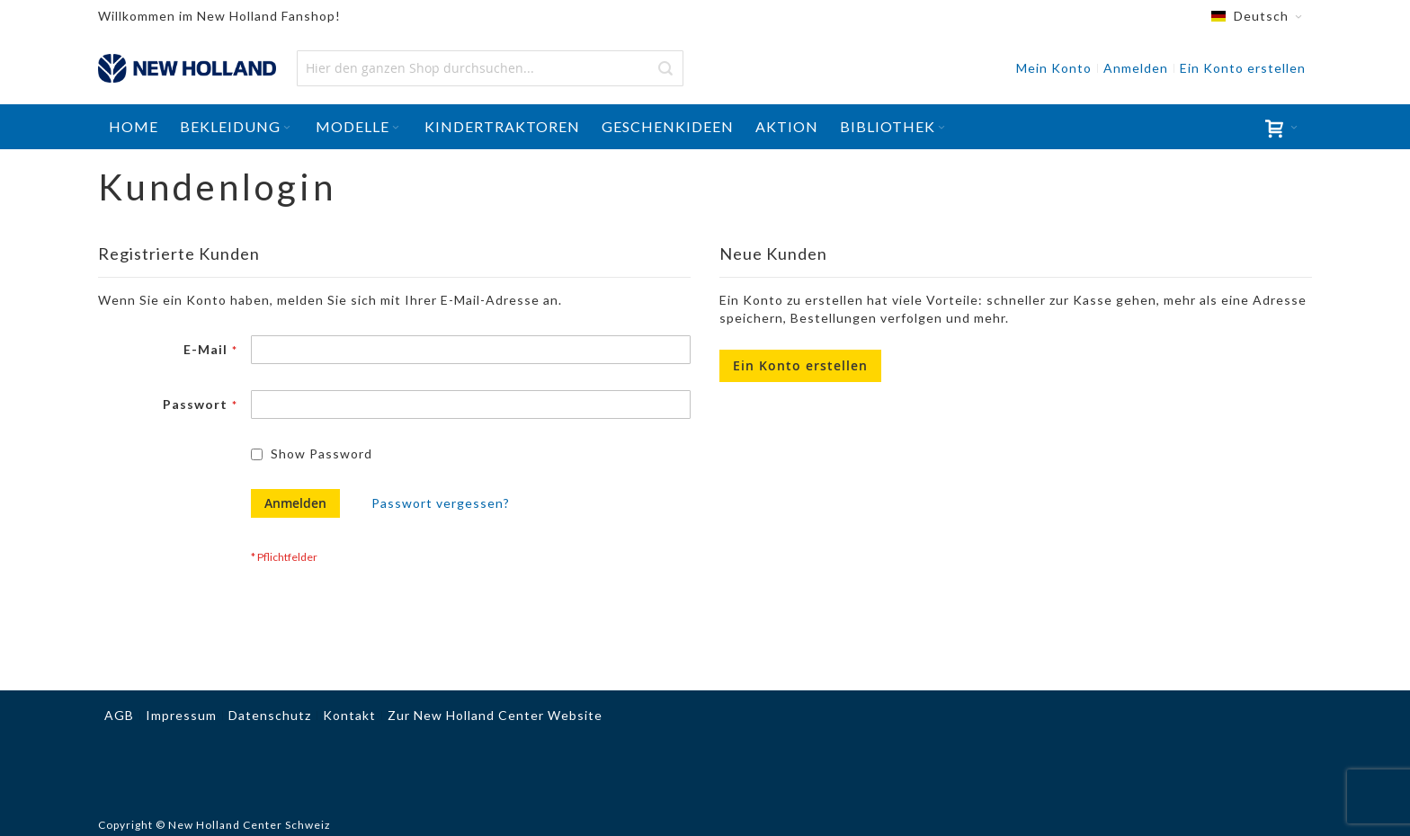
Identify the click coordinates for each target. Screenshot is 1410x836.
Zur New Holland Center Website (495, 715)
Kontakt (349, 715)
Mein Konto (1054, 68)
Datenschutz (269, 715)
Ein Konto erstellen (1243, 68)
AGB (119, 715)
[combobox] (490, 68)
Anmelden (1135, 68)
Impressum (181, 715)
